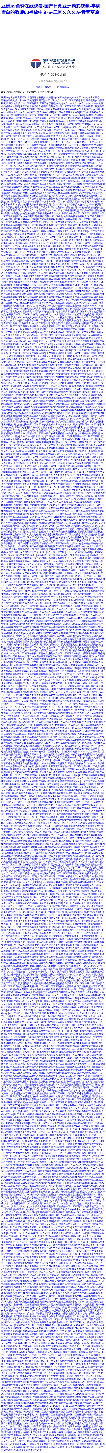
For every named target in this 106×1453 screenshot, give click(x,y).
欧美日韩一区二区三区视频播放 (81, 169)
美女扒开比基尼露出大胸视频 (76, 118)
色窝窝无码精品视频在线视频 (83, 121)
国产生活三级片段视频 (34, 531)
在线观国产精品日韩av (47, 1040)
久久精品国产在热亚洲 (49, 1025)
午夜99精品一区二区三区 (47, 915)
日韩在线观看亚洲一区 (57, 1120)
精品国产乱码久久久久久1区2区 (77, 778)
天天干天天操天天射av (44, 178)
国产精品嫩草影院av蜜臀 (47, 549)
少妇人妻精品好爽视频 (79, 662)
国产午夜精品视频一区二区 (27, 127)
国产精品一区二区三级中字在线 (39, 579)
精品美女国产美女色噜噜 (67, 1349)
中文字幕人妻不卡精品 (47, 823)
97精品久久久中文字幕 (34, 439)
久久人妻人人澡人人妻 (15, 175)
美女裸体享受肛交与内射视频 (76, 1096)
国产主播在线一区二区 (31, 320)
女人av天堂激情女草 (90, 1391)
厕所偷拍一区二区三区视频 (79, 1212)
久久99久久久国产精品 (18, 873)
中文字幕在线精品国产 (34, 353)
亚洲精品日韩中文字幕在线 (14, 618)
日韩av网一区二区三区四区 (62, 106)
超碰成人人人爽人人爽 (77, 1287)
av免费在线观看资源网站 (44, 656)
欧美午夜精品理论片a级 (73, 181)
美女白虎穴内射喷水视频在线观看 (61, 377)
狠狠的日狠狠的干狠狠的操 (33, 796)
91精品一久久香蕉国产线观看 (54, 1162)
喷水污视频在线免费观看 (83, 130)
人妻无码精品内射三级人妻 (14, 701)
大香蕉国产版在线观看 (64, 516)
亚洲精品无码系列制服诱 (81, 380)
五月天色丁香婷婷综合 (51, 103)
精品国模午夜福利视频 (93, 653)
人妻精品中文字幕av (59, 252)
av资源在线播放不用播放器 (55, 728)
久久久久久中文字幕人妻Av (34, 133)
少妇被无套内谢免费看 (53, 885)
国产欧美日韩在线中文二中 (72, 1209)
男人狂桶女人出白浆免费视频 (59, 748)
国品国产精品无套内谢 (36, 1141)
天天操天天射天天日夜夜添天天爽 (79, 341)
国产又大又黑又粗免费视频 (88, 148)
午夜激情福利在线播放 (55, 166)
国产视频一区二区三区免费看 (81, 332)
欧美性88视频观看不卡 (46, 1402)
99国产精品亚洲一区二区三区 (33, 722)
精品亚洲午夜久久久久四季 (77, 585)
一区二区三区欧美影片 (69, 1319)
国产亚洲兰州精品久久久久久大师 (49, 995)
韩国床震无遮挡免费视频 (91, 668)
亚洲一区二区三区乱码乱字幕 (40, 457)
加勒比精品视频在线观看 (26, 745)
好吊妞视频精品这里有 (42, 725)
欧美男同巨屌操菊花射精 (65, 1200)
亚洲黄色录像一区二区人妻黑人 (88, 739)
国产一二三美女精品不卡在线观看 (21, 704)
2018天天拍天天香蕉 (87, 222)
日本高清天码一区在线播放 (57, 288)
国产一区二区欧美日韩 (53, 858)
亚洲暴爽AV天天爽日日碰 (35, 311)
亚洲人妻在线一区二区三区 (62, 442)
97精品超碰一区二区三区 (64, 612)
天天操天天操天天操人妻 (59, 406)
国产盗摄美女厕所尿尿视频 (38, 522)
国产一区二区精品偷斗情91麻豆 (64, 335)
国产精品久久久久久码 (93, 522)
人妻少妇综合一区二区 (65, 1135)
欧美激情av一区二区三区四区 (26, 192)
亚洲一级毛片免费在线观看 (48, 392)
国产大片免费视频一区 (73, 549)
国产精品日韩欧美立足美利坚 (67, 305)
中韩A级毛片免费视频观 (23, 234)
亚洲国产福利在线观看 (36, 1394)
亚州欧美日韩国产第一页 (27, 427)
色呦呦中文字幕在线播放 (91, 1064)
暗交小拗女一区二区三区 (16, 139)
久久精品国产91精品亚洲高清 (42, 781)
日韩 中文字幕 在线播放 (56, 954)
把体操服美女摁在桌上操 (66, 1194)
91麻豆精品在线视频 (51, 930)
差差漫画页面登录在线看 (91, 591)
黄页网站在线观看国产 (77, 463)
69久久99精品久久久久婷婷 (60, 680)
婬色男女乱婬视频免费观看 (20, 1402)
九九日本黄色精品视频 (24, 332)
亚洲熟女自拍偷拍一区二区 (86, 594)
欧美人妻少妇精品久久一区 (73, 525)
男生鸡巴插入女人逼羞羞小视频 (46, 965)
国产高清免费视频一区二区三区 (20, 499)
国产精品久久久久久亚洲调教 (28, 404)
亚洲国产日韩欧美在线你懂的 (55, 665)
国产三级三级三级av (30, 683)
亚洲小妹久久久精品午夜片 (82, 745)
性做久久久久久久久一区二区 (73, 418)
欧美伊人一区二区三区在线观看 (62, 835)
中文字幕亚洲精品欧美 (15, 968)
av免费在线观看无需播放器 (14, 1349)
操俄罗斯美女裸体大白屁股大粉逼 (61, 320)
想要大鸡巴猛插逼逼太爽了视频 (54, 1236)
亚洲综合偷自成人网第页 (52, 772)
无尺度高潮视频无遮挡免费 (27, 1370)
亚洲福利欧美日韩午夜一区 (51, 142)
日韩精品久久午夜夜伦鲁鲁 (77, 1337)
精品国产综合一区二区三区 (53, 650)
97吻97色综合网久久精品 (42, 873)
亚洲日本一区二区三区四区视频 (52, 502)
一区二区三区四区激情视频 (27, 302)
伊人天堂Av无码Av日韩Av (64, 430)
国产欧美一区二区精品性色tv (63, 591)
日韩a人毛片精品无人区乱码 (21, 109)
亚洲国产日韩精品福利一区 (77, 329)
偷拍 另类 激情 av (10, 930)
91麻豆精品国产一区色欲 (66, 1391)
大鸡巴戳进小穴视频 (63, 977)
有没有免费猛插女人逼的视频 (78, 980)
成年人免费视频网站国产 (23, 189)
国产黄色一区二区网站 (31, 225)
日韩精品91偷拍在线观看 (16, 1052)
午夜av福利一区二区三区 (78, 219)
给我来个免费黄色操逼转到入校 (88, 939)
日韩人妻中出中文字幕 (68, 183)
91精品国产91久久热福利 (75, 930)
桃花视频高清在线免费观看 (18, 852)
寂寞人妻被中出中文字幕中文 (57, 424)
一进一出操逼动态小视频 (78, 552)
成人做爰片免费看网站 (40, 701)
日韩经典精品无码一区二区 (69, 1278)
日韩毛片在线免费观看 (57, 924)
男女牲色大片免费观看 (62, 864)
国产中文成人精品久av (90, 707)
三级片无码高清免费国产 (39, 293)
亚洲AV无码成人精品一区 (52, 421)
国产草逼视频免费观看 (77, 632)
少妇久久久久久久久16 (81, 371)
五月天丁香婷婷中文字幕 (41, 172)
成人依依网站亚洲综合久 (35, 386)
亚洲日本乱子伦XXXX (20, 466)
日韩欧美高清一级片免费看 (85, 992)
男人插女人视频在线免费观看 (88, 1078)
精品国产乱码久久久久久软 (79, 127)
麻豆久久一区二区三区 (86, 317)
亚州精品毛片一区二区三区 (46, 186)
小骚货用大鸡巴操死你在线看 (89, 1257)
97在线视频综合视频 (43, 1397)
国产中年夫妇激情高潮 (48, 181)
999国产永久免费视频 (69, 160)
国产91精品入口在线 (21, 178)
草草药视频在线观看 (78, 1307)
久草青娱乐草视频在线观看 (38, 198)
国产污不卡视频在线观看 (19, 163)
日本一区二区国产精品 (81, 296)
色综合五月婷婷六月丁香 (47, 945)
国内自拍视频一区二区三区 (27, 424)
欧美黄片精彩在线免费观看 (66, 1156)
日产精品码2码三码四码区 (25, 772)
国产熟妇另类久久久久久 (56, 195)
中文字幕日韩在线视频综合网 (47, 163)
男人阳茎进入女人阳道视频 (74, 644)
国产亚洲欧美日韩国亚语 (75, 392)
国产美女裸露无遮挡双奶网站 (38, 409)
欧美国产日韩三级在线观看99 (76, 1025)
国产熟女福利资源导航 (27, 650)
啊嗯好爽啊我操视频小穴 (80, 1102)
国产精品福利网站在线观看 (51, 219)
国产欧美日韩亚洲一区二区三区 (27, 787)
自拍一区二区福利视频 (76, 338)
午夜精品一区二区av (30, 383)
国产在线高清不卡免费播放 (14, 778)
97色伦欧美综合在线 (17, 641)
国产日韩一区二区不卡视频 (54, 490)
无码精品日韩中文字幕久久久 (52, 359)
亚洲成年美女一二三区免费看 (24, 103)
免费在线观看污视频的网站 (22, 808)
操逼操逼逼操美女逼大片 (61, 1230)
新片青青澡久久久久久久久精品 (34, 1174)
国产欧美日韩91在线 (14, 457)
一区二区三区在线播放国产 (79, 1001)
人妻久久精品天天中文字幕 (39, 1221)
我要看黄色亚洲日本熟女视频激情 (21, 1287)
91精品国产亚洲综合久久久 (86, 383)
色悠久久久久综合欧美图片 (47, 412)
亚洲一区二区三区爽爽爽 (64, 1144)
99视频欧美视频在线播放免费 (68, 198)
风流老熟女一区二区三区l (50, 329)
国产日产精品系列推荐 (79, 1111)
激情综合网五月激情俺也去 (39, 255)
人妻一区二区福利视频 (91, 264)
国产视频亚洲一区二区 (72, 829)
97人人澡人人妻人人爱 (67, 136)
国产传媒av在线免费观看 (30, 954)
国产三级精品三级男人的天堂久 (25, 728)
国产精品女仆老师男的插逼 (36, 1031)
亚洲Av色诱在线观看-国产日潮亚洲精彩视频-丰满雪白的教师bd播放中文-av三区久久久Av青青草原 (50, 97)
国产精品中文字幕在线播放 (66, 522)
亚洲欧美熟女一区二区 (49, 115)
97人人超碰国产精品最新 (28, 493)
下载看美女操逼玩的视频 (73, 323)
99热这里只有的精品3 (72, 258)
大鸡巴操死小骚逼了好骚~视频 (44, 778)
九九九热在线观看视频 (65, 1188)
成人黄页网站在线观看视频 (65, 1191)
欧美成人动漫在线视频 (35, 406)
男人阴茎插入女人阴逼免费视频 (56, 1325)
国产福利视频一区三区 (88, 986)
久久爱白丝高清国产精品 (21, 1447)
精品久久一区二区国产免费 (90, 1379)
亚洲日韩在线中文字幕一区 (36, 998)
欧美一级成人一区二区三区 (82, 576)
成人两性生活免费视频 (46, 389)
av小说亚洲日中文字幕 (24, 1099)
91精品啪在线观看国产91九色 (16, 338)
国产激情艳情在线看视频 (66, 689)
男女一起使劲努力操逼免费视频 (36, 1072)
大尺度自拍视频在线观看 (45, 1010)
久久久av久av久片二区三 (85, 302)
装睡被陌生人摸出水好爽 (13, 100)
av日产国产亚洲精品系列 (21, 1013)
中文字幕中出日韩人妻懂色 (86, 228)
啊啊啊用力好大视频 (26, 1245)
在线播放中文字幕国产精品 (85, 374)
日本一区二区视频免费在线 (18, 841)
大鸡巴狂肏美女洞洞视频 (21, 392)
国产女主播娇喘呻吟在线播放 (52, 731)
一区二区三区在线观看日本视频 (88, 353)
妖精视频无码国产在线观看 (43, 867)
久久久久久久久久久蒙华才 (27, 921)
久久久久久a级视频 (77, 558)
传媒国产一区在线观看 (79, 225)
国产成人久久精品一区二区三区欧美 (49, 240)
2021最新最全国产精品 (16, 519)
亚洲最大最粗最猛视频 (62, 1328)
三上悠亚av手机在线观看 (25, 543)
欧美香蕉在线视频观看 (83, 475)
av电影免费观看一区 (26, 329)
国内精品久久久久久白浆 (61, 1257)
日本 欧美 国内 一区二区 (87, 1328)
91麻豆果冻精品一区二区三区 (55, 760)
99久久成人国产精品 (67, 454)
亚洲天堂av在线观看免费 (23, 626)
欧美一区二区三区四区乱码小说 (37, 689)
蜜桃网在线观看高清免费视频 (69, 826)
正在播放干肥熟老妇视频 (48, 1313)
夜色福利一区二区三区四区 (68, 1322)
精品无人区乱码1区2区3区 (71, 867)
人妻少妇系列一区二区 (70, 389)
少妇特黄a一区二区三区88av (69, 852)
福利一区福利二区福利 (41, 1135)
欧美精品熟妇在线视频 (86, 680)
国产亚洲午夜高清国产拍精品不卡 (46, 606)
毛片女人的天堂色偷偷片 (14, 1444)
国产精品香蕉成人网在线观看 (57, 493)
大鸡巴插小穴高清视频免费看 (69, 1399)
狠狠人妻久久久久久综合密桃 (72, 231)
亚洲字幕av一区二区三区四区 (85, 436)
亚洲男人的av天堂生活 (31, 288)
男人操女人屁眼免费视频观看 (19, 1301)
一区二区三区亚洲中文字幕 (70, 873)
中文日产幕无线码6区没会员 (46, 323)
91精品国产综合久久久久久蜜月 (55, 475)
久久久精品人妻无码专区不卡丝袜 (64, 243)
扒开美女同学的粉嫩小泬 (26, 475)
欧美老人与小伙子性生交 (71, 537)
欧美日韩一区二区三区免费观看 (65, 722)
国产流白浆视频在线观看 (63, 1007)
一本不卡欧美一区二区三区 (76, 1242)
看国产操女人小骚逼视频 (71, 841)
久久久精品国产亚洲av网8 (66, 1034)
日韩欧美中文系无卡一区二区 (87, 514)
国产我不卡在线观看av (65, 255)
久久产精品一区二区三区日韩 (89, 977)
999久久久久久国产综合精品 (79, 606)
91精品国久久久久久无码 (83, 1236)
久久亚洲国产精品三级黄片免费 (89, 493)
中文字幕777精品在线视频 (24, 270)
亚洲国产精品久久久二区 (16, 418)
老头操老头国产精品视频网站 (35, 430)
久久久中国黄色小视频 (65, 734)
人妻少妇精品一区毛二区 (40, 1188)
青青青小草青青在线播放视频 (77, 412)
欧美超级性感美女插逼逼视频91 (75, 261)
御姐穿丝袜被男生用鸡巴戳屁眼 (56, 1078)
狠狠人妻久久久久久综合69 (36, 246)
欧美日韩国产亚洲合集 (58, 130)
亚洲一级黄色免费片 (21, 1408)
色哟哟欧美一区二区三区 (67, 725)
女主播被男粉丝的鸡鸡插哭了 (42, 799)
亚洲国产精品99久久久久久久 (21, 1001)
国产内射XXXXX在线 (82, 1117)
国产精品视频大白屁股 (34, 609)
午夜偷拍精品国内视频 (31, 296)
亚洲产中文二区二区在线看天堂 (53, 1382)
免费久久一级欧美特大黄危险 (19, 1313)
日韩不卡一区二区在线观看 (72, 1263)
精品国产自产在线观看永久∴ (39, 1298)
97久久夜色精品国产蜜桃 (84, 350)
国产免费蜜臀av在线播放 (71, 968)
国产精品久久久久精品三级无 (33, 210)
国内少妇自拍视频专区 (27, 421)
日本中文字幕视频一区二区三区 (70, 472)
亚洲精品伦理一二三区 (55, 1331)
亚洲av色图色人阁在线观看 (59, 273)
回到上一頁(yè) (43, 87)
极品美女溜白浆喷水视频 (60, 796)
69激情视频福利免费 (73, 713)
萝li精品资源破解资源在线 (71, 401)
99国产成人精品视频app (70, 276)
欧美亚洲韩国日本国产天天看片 (32, 698)
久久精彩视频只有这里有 (59, 888)
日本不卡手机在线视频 (45, 820)
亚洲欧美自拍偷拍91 (64, 802)
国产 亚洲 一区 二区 (85, 983)
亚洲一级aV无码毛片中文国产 (33, 591)
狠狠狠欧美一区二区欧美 (28, 647)
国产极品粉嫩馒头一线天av (84, 1275)
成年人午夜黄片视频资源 (42, 989)
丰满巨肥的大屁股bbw (77, 626)
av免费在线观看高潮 (76, 1370)
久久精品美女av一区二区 (35, 335)
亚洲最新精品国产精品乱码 (51, 629)
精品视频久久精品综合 (66, 1168)
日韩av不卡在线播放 (14, 1037)
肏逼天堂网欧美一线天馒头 (48, 1301)
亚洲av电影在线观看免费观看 (64, 311)
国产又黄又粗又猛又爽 (12, 736)
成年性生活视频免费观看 (26, 1117)
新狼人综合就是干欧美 (83, 567)
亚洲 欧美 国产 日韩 (75, 751)
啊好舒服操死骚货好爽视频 (20, 915)
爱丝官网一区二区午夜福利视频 (49, 1373)
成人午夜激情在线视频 (82, 760)
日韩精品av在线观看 (12, 406)
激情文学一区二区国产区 (63, 588)
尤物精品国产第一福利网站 (81, 686)
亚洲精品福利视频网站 (88, 133)
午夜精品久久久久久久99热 (81, 731)
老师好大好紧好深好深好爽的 (85, 543)
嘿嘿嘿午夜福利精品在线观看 (59, 983)
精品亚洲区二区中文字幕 (78, 1067)
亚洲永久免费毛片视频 (27, 763)
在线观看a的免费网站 (76, 772)
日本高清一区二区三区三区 (56, 192)
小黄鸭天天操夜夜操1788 (73, 692)
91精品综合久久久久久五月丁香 (49, 1405)
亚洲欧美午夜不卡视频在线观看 (41, 362)
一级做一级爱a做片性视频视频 (72, 942)
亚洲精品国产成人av (22, 261)
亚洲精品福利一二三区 (84, 424)
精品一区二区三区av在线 (21, 118)
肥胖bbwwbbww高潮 (82, 1367)
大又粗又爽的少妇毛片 (34, 573)
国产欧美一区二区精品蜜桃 (51, 626)
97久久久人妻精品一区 (84, 736)
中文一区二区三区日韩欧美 (66, 653)
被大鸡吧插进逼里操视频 (35, 1069)
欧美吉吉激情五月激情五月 (44, 624)
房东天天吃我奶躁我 (82, 1227)
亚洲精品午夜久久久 (54, 169)
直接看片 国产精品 (46, 499)
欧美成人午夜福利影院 (44, 1206)
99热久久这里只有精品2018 (74, 555)
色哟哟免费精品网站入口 (76, 216)
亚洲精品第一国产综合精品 (62, 927)
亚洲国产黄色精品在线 (31, 195)
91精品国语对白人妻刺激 (71, 561)
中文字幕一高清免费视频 (54, 600)
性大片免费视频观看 (38, 769)
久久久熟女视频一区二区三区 (35, 1132)
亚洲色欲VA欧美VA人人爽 (86, 406)
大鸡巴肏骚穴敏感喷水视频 (53, 662)
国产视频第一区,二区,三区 (36, 1260)
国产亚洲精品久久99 (50, 644)
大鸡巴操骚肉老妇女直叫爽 (20, 258)
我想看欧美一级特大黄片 (90, 457)
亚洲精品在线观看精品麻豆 (36, 864)
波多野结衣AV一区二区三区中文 (29, 1275)
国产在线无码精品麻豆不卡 (25, 754)
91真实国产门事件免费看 (26, 665)
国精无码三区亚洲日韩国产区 (35, 415)
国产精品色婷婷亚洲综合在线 (52, 121)
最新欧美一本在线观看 (73, 115)
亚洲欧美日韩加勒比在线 (80, 145)
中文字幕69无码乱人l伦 (81, 1420)
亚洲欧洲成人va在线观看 (32, 939)
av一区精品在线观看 (26, 731)
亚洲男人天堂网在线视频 (90, 531)
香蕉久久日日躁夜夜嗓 (64, 671)
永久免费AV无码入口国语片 (72, 597)
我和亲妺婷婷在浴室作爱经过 (24, 282)
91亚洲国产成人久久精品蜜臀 (19, 621)
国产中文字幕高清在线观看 (55, 285)
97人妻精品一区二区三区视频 (37, 912)
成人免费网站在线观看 (15, 1188)
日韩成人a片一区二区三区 (48, 237)
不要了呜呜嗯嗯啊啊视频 (75, 299)
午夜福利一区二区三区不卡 (57, 395)
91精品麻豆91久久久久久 (45, 561)
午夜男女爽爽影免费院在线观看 (83, 528)
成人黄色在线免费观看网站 (79, 347)
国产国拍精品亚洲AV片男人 (43, 597)
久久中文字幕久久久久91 (52, 844)
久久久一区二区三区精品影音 (70, 100)
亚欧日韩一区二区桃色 (51, 216)
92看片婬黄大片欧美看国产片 (19, 1040)
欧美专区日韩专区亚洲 (82, 1069)
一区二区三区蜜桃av (93, 243)
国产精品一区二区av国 (53, 647)
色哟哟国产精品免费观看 (69, 368)
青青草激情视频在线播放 (64, 1174)
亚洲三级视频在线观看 (72, 279)
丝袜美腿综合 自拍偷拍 (68, 178)
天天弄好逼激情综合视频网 (34, 106)
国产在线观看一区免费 (40, 546)
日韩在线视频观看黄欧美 (54, 308)
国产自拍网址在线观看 (34, 888)
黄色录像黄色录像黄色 (80, 240)
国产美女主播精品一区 (44, 1087)
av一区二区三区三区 (56, 686)
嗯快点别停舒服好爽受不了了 (26, 540)
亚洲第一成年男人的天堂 (77, 757)
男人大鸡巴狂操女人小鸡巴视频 (27, 317)
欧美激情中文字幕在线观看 (47, 1408)
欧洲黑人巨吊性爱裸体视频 (77, 484)
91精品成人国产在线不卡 (90, 734)
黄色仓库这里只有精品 (64, 1072)
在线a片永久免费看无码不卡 (27, 1450)
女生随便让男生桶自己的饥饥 (30, 469)
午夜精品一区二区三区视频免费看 (37, 1278)
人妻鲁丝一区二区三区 (53, 127)
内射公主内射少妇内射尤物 (18, 213)
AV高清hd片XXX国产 (48, 1429)
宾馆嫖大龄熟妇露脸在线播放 (19, 1129)
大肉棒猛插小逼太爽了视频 (78, 1435)
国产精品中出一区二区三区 (25, 662)
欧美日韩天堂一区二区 (85, 846)
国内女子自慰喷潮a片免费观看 (78, 1304)
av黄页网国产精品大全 (12, 291)
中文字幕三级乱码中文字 (28, 1307)
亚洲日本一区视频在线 (60, 698)
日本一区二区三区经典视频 (70, 175)
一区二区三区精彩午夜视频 (62, 386)
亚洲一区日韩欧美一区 (22, 719)
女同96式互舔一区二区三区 (25, 817)
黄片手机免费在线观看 (48, 189)
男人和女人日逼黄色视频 (61, 451)
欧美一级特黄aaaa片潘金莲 (14, 867)
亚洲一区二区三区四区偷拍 (66, 478)
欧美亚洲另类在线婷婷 (12, 198)
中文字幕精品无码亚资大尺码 (33, 222)
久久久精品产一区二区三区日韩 (21, 1025)
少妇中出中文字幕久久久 (59, 736)
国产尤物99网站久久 (17, 183)
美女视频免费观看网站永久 (26, 793)
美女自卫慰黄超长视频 (66, 365)
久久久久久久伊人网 (26, 933)
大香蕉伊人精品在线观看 (44, 276)
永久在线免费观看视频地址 (20, 1263)
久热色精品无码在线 (30, 930)
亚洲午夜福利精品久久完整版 (39, 1334)
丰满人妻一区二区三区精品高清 (74, 891)
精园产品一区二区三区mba (56, 832)
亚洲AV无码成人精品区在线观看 (84, 1331)
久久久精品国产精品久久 (44, 401)
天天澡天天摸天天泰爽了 (50, 1182)
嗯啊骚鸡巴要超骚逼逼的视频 (30, 835)
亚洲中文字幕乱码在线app (14, 769)
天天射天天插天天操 (40, 1432)
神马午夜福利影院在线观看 (27, 308)
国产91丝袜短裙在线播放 (58, 1239)
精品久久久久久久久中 (18, 112)
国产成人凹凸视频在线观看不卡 (30, 1114)
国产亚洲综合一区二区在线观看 (27, 145)
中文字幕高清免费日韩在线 (74, 234)
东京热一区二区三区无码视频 (56, 302)
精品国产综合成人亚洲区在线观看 (37, 1105)
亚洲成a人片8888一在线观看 (23, 341)
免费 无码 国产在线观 (15, 1197)
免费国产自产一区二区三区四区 (17, 1242)
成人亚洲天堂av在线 (17, 201)
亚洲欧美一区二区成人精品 (66, 534)
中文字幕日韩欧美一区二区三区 (88, 288)
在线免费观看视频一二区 (35, 374)
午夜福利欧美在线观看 (57, 1046)
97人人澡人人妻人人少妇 (37, 151)
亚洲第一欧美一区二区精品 (44, 784)
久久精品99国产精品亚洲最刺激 (75, 139)
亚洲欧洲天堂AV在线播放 (22, 826)
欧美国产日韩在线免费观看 (46, 1058)
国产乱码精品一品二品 (34, 1239)
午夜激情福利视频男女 (13, 942)
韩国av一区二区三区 (57, 609)
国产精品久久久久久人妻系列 (26, 882)
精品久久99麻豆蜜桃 (91, 335)
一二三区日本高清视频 (91, 1346)
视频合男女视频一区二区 (65, 962)
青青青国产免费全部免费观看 (16, 323)
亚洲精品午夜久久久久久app (82, 763)
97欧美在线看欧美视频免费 (44, 139)
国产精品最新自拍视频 (69, 656)
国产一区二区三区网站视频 (32, 906)
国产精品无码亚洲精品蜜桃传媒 (39, 136)
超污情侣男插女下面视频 (13, 398)
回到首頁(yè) (63, 87)
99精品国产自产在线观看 (87, 748)
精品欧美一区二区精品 (48, 555)
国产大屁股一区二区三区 (47, 118)
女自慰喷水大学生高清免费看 (28, 371)
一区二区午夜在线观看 (86, 909)
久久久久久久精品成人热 (71, 624)
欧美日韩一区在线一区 (81, 285)
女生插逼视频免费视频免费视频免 (24, 1147)
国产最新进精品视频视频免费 (39, 1084)
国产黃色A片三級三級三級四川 (36, 603)
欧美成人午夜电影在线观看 (33, 766)
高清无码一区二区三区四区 (69, 618)
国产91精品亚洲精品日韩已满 (28, 528)
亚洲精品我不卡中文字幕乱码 (85, 192)
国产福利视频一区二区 (12, 267)
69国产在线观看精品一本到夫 (59, 433)
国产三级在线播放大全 (59, 1367)
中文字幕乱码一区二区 (60, 674)
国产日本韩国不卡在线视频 (40, 1168)
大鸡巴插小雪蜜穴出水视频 (83, 1043)
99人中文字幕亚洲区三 (60, 1394)
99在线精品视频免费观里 (45, 1310)
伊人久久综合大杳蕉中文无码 (50, 347)
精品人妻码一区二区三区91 (38, 344)
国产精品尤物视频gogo (89, 612)
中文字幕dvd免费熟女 (90, 1343)
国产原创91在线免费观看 (32, 686)
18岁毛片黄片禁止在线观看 (67, 314)
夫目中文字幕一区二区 (12, 151)
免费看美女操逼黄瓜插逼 (58, 353)
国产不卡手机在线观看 (20, 1373)
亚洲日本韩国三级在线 (15, 368)
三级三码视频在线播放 (22, 948)
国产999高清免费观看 (74, 1245)
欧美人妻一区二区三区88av (88, 1376)
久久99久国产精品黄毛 (69, 799)
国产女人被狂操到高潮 (27, 216)
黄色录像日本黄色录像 (55, 145)
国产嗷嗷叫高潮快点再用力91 (39, 790)
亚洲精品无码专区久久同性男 (87, 1239)
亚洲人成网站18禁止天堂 (80, 683)
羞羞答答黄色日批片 (75, 109)
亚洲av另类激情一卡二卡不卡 (54, 1117)
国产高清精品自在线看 (41, 1194)
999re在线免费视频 (85, 769)
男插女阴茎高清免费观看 (80, 166)
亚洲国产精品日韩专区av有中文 (55, 567)
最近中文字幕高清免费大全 (29, 635)
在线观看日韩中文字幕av (32, 1120)
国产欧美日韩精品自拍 (62, 207)
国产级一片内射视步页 (41, 157)
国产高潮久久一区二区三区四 (39, 1364)
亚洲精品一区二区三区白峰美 (54, 543)
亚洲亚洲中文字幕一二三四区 (78, 1301)
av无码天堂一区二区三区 (40, 472)
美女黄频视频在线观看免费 (48, 460)
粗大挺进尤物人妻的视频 (16, 1281)
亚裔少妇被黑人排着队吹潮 (33, 909)
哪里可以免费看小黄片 (66, 790)
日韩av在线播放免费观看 (54, 558)
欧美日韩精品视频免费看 (91, 775)
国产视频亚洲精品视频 (23, 502)
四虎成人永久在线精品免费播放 (28, 380)
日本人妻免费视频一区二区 (62, 1185)
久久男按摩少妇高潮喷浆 (91, 962)
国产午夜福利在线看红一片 (47, 213)
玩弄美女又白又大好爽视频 (29, 264)
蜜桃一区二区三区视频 (24, 918)
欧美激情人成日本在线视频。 (19, 347)
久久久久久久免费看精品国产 (64, 811)
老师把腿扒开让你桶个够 (47, 258)
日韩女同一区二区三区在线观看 (32, 1438)
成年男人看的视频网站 (41, 802)
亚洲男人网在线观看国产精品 (55, 1266)
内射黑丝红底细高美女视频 (25, 484)
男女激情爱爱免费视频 (27, 760)
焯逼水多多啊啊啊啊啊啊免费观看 (28, 1028)
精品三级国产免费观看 (36, 594)
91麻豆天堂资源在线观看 (37, 267)
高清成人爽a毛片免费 (36, 1367)
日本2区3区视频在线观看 (78, 540)
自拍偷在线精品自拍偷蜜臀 (57, 695)
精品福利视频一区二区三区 (79, 1340)
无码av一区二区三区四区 (66, 157)
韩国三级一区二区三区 (41, 716)
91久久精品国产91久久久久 (69, 849)
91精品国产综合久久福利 (18, 160)
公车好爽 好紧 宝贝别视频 (20, 412)
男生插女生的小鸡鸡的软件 (57, 228)
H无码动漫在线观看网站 (73, 879)
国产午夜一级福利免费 (56, 576)
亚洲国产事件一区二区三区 (88, 1177)
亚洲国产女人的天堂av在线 (40, 398)
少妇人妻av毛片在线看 (53, 921)
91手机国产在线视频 (20, 240)
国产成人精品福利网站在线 (76, 466)
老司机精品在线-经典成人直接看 (23, 992)
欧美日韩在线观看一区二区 (60, 291)
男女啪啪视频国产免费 (24, 505)
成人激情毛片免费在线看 (42, 582)
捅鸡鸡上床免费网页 (67, 457)
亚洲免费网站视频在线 (15, 855)
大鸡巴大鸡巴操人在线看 (47, 279)
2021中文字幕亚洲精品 (12, 1394)
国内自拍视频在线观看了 (78, 1147)
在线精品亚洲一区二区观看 (14, 525)
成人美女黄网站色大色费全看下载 (64, 1114)
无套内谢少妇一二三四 (53, 540)
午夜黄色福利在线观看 (36, 1295)
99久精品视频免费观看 (69, 1126)
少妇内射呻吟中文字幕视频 (42, 971)
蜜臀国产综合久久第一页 (23, 1043)
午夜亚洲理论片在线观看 (32, 148)
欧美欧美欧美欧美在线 (20, 561)
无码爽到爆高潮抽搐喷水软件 (79, 1123)
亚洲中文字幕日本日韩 (63, 1138)
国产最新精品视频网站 (36, 442)
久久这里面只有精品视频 (87, 273)
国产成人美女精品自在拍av (36, 350)
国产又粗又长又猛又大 (72, 186)
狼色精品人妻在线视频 (62, 1423)
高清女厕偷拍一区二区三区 (20, 537)
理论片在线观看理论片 (90, 320)
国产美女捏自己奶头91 (34, 680)
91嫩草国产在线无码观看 (13, 1081)
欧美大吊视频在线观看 (52, 427)
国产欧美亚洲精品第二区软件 (37, 478)
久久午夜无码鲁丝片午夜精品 (68, 344)
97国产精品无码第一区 (29, 1227)
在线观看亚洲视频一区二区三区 (56, 704)
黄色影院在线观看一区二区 (29, 986)
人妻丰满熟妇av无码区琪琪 (22, 1093)
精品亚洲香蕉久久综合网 (87, 291)
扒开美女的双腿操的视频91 (88, 1361)
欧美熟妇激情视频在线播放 (29, 204)
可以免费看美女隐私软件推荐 (86, 1028)
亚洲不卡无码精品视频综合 (33, 1284)
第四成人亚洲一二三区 (40, 511)
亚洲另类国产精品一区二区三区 (23, 567)
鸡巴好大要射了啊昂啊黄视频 (64, 210)
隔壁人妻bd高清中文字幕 (71, 621)
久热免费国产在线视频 (34, 959)
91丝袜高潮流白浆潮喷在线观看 (41, 1126)
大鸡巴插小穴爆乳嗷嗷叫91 (36, 1423)
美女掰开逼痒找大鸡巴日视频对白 (82, 427)
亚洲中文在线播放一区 (44, 814)
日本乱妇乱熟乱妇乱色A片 (31, 861)
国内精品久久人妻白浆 (46, 1224)
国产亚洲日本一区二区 (40, 519)
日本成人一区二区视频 (81, 469)
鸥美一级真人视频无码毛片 (25, 900)
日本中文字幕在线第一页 (50, 270)
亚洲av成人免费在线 (90, 906)
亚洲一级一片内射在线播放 (27, 1150)
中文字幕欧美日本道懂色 (89, 927)
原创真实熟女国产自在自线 (29, 169)
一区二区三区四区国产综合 (62, 222)
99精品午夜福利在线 (61, 350)
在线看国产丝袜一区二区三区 (19, 1254)
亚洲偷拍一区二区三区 (68, 1206)
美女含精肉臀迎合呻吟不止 (83, 252)
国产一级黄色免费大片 (88, 1072)
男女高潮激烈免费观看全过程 (37, 894)
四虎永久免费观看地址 (53, 632)
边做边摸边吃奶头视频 (18, 157)
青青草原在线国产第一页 (54, 683)
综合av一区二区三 (45, 826)
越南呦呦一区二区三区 (40, 249)
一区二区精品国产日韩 (77, 124)
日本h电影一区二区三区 (63, 246)
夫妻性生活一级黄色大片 (16, 1159)
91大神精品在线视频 (81, 293)
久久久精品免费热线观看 (65, 668)
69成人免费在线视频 (11, 1034)
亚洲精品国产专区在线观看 (51, 1212)
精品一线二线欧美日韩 (56, 1108)
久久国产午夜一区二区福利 (51, 487)
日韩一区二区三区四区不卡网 (26, 448)
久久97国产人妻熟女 (35, 1067)
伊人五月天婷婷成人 (76, 142)
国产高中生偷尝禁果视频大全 (33, 1064)
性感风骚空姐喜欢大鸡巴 (39, 962)
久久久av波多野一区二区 (24, 487)
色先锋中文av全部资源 (88, 249)
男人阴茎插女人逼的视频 (56, 787)
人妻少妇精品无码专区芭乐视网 (34, 588)
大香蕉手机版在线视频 (60, 1037)
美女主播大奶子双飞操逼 (35, 252)
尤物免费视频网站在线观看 (89, 1138)
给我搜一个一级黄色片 (79, 282)
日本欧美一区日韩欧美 (63, 356)
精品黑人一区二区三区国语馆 (87, 508)
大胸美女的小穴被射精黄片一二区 (68, 267)
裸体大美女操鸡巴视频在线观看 (39, 1215)
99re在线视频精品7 (10, 838)
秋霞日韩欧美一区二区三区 (76, 213)
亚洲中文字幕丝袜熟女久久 (34, 508)
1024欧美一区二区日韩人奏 (41, 183)
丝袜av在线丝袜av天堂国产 (53, 763)
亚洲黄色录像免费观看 (74, 163)
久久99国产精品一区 (35, 291)
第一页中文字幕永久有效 (66, 112)
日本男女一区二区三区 (32, 576)
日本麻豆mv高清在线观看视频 (61, 531)
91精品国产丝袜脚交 (92, 1441)
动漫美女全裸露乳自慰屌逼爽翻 (17, 891)
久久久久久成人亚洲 (11, 1260)
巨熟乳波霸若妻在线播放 (74, 189)
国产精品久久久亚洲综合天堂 (24, 552)
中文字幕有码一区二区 (64, 603)
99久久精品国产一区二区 (41, 618)
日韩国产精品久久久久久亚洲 (16, 365)
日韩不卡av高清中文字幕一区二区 (70, 511)
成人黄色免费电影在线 (87, 1019)
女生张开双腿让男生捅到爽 (15, 965)
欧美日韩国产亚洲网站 (29, 858)
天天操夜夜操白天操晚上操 (27, 1316)
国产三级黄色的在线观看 (19, 1435)
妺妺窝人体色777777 (92, 1215)
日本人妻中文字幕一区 (12, 1141)
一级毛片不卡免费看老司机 (41, 175)
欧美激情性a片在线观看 (56, 380)
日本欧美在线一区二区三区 (22, 142)
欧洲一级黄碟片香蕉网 (57, 469)
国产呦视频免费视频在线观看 (37, 1034)
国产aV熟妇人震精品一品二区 (27, 832)
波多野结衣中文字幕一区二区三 (27, 433)
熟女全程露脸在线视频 (53, 448)
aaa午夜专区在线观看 (59, 1069)
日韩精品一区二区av (11, 246)
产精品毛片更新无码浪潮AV (37, 1346)
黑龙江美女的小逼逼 (59, 374)
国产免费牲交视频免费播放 (48, 974)
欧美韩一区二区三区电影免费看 (48, 338)
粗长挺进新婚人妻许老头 (74, 1313)
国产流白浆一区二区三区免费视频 (46, 1123)
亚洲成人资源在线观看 (40, 1075)
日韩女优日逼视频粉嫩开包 (76, 460)
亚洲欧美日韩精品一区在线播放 (17, 460)
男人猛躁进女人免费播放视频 (43, 968)
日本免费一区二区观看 (55, 225)
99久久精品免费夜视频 (51, 484)
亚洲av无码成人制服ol (38, 570)
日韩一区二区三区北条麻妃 (70, 499)
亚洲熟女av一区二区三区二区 (56, 1227)
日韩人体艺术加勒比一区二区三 (75, 1224)
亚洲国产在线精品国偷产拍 (60, 148)
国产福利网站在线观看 (24, 219)
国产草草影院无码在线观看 (62, 133)
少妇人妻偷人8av (61, 293)
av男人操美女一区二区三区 (50, 933)
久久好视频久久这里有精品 (60, 439)
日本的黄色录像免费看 (77, 629)
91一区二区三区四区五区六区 (28, 166)
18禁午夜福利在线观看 (31, 377)
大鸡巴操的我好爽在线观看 (41, 368)
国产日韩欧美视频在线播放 (64, 570)
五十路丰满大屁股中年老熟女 (63, 775)
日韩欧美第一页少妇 (26, 121)
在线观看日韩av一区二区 (85, 704)
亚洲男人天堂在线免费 (12, 594)
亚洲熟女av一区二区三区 (45, 261)
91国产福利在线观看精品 (75, 1352)
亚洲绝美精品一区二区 (57, 436)
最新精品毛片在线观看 (82, 1388)
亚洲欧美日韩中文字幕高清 (14, 511)
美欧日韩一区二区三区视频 (74, 1099)
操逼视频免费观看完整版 (23, 629)
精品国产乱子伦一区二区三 (69, 989)
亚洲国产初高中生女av (41, 314)
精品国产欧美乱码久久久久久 (82, 359)
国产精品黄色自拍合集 (20, 713)
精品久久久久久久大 (40, 154)
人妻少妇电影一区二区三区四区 (80, 677)
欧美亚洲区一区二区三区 (47, 879)
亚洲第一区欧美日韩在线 (13, 534)
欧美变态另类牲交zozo (55, 528)
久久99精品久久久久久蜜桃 (27, 632)
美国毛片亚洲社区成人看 (37, 207)
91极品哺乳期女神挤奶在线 (72, 1052)
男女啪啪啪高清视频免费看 (70, 814)
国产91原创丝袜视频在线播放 (59, 317)
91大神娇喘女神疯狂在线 (28, 124)
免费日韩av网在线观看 (64, 249)
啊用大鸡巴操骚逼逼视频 (23, 181)
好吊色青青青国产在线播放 (64, 1343)
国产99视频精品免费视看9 (42, 454)
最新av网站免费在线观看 (80, 600)
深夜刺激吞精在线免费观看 (70, 1272)
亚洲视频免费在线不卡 (80, 954)
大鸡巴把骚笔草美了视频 (52, 817)
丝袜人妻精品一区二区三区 (75, 1013)
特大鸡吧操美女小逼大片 (80, 505)
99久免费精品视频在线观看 (89, 246)
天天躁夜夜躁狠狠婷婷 (77, 647)
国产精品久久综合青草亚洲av (85, 787)
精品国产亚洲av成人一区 (66, 716)
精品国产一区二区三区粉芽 (62, 1358)
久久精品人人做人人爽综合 (53, 1111)
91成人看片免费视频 (89, 861)
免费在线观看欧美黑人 (58, 1028)
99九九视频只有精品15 (91, 1031)
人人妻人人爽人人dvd (41, 516)
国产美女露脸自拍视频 (60, 1295)
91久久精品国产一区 (72, 237)
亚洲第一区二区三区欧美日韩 (56, 383)
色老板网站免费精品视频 (87, 433)
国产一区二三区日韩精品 (21, 389)
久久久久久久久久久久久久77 (78, 103)
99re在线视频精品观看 (18, 154)
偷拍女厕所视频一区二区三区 (47, 466)
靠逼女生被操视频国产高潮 (14, 249)
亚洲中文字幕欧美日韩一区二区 (38, 849)
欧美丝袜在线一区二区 (93, 362)
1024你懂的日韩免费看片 (62, 1260)
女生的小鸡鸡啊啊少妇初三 (48, 564)
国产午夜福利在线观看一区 (68, 641)
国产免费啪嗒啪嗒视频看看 (82, 882)
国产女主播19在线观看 (64, 894)
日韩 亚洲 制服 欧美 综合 (32, 436)
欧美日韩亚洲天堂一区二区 (40, 100)
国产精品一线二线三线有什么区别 (88, 404)
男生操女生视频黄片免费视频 (72, 820)
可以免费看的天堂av (56, 959)
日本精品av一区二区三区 (62, 769)
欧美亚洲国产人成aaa (35, 736)
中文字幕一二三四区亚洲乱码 (80, 448)
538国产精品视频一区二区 (15, 496)
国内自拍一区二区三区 (20, 1405)
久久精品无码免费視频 (48, 1248)
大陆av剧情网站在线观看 (78, 487)
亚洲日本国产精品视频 (77, 885)
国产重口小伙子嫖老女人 (38, 356)
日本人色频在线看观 (26, 299)
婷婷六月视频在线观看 (27, 1153)
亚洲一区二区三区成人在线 (82, 609)
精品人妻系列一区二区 (53, 326)
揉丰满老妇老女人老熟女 (56, 296)
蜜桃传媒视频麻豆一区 (38, 1441)
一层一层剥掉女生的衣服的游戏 (68, 154)
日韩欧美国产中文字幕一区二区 (44, 201)
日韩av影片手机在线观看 (52, 1287)
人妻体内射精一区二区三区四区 (36, 977)
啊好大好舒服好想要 (65, 172)
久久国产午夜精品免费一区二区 (86, 195)
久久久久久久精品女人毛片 (82, 1108)
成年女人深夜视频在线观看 (77, 808)
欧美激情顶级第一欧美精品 (60, 573)
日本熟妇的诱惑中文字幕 (21, 1055)
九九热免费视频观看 (73, 564)
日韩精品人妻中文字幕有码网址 (84, 204)
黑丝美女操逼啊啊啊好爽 (44, 160)
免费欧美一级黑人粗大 (46, 1254)
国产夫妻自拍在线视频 (41, 112)
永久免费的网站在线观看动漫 (55, 754)
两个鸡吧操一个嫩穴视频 (87, 451)
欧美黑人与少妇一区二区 (57, 404)
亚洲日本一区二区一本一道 (25, 1061)
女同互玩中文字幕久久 (46, 1263)
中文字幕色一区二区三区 (28, 1355)
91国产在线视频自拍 (88, 588)
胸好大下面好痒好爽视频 (40, 734)
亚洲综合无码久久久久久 (58, 939)
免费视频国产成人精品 (81, 832)
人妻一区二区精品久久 (74, 903)
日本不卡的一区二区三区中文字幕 (46, 751)
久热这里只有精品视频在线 (43, 231)
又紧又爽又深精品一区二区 (20, 564)
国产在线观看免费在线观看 (50, 109)
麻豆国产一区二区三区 (18, 314)
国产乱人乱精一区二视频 (16, 1135)
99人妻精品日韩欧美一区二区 (22, 115)
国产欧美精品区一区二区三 (41, 481)
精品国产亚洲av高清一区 (35, 1230)
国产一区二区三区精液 (22, 945)
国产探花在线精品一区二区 (31, 273)
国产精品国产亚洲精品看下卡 (43, 659)
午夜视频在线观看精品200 (24, 1182)
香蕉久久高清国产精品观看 (14, 710)
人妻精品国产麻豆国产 (69, 362)
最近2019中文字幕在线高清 (20, 237)
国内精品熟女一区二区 (62, 1197)
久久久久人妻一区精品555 (38, 305)
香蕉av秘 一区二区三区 (20, 1310)
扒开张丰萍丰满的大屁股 (34, 707)
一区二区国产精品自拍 (18, 445)
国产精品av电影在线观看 (78, 1373)
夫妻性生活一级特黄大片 (28, 1289)
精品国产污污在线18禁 (55, 204)
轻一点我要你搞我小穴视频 (90, 1358)
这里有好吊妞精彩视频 (72, 1248)
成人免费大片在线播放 (48, 234)
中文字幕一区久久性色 (36, 451)
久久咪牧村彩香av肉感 (39, 1138)
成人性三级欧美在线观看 (87, 573)
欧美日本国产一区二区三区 (68, 1165)
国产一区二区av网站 (69, 1402)
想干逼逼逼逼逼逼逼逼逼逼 (64, 805)
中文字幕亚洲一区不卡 (38, 615)
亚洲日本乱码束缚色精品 (68, 1215)
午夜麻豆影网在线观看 (49, 1016)
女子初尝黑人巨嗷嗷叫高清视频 (72, 481)
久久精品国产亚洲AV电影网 (75, 201)
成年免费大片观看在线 (46, 719)
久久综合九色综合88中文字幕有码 (45, 855)
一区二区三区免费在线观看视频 (67, 151)
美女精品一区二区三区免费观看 (41, 1209)
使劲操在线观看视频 (70, 638)
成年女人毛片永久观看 (64, 701)
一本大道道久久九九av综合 (66, 1075)
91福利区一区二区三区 (68, 1087)
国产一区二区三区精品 (86, 1004)
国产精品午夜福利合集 (88, 398)
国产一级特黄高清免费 (86, 207)
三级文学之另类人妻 (86, 1081)
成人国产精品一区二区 (74, 900)
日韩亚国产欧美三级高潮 (68, 742)
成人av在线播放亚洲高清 (52, 463)
